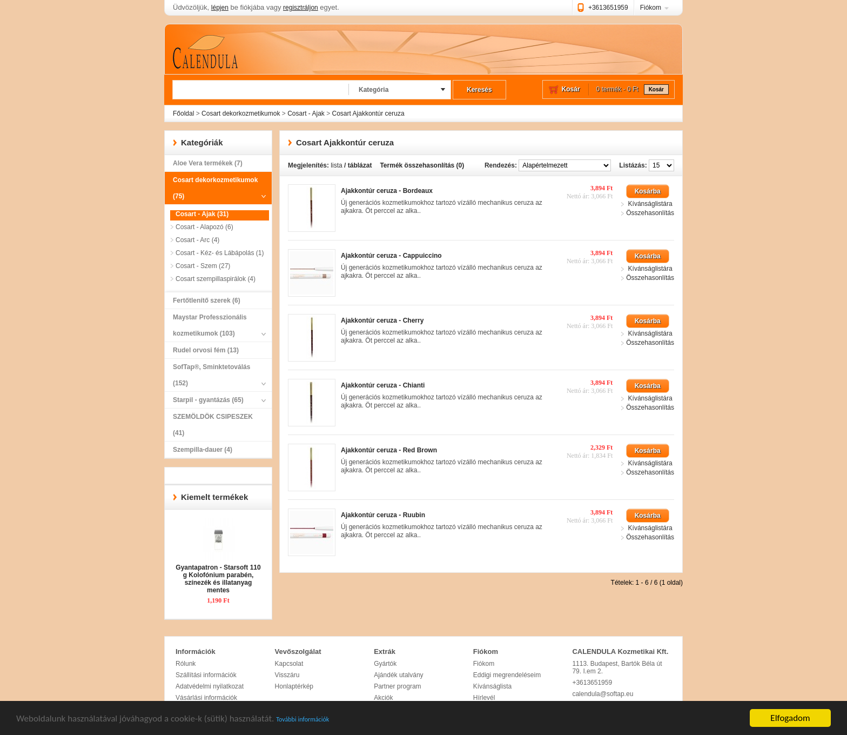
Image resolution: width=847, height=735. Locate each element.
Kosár (656, 89)
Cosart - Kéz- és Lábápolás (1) (220, 253)
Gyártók (385, 663)
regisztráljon (300, 7)
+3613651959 (608, 7)
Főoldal (183, 113)
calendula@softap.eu (602, 694)
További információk (302, 720)
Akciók (383, 697)
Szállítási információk (206, 675)
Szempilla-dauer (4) (202, 449)
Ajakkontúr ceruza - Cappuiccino (391, 255)
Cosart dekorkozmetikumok (240, 113)
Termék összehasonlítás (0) (422, 165)
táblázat (360, 165)
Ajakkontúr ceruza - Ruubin (383, 515)
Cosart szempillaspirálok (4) (216, 279)
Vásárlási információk (206, 697)
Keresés (479, 89)
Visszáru (287, 675)
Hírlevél (484, 697)
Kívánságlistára (650, 204)
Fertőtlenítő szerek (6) (206, 300)
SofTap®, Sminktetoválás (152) (215, 377)
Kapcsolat (289, 663)
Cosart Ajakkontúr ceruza (368, 113)
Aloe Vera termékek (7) (208, 163)
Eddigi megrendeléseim (507, 675)
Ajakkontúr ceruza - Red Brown (389, 450)
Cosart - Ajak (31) (202, 214)
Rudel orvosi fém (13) (206, 350)
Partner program (397, 686)
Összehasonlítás (650, 213)
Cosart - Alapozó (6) (204, 227)
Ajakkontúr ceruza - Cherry (382, 320)
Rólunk (186, 663)
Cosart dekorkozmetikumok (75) (215, 190)
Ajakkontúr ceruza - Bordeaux (387, 191)
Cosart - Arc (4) (197, 240)
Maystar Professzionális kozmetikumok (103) (215, 327)
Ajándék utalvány (398, 675)
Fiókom (650, 7)
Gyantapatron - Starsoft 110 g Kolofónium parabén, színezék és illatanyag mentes (218, 579)
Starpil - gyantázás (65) (215, 400)
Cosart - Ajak (306, 113)
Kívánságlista (492, 686)
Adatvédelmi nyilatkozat (210, 686)
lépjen (219, 7)
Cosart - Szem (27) (203, 266)
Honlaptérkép (294, 686)
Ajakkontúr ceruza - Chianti (383, 385)
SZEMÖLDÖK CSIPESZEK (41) (213, 425)
